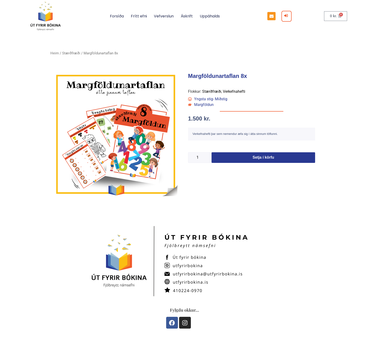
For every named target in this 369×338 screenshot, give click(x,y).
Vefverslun (164, 16)
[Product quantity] (200, 157)
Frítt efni (139, 16)
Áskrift (187, 16)
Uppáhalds (210, 16)
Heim (54, 53)
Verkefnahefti (234, 91)
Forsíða (117, 16)
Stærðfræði (71, 53)
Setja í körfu (263, 157)
